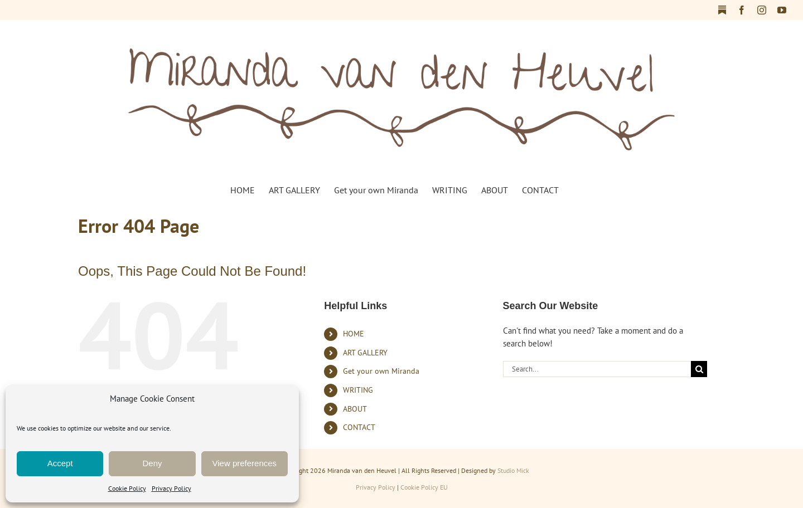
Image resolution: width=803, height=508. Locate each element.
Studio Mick (513, 470)
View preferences (244, 463)
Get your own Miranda (381, 371)
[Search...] (597, 369)
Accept (60, 463)
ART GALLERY (365, 353)
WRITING (358, 390)
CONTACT (359, 427)
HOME (353, 334)
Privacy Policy (171, 488)
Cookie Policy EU (424, 487)
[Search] (699, 369)
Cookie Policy (127, 488)
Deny (152, 463)
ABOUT (355, 409)
